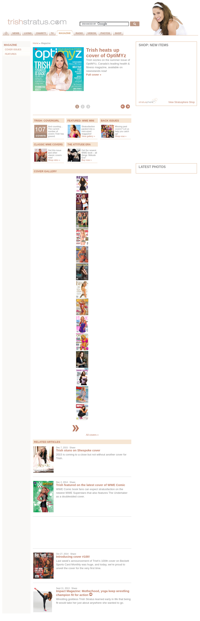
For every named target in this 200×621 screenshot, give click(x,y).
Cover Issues (12, 49)
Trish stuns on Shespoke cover (78, 450)
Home (36, 43)
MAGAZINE (10, 45)
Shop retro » (54, 160)
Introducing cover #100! (73, 556)
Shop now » (120, 136)
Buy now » (87, 160)
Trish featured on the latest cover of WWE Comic (90, 485)
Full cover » (93, 74)
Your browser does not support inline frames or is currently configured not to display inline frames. (166, 72)
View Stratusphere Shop (181, 102)
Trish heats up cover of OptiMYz (106, 52)
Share (72, 447)
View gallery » (88, 136)
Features (10, 54)
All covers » (81, 434)
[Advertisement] (82, 532)
